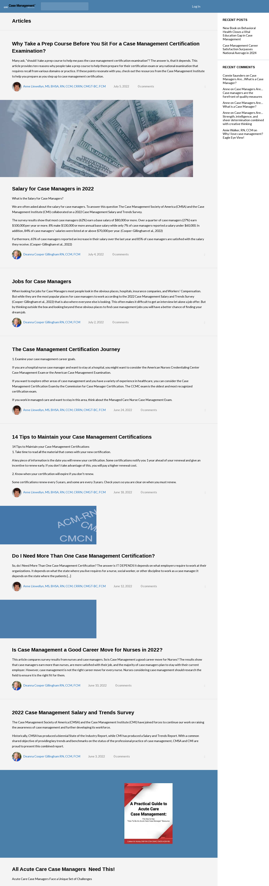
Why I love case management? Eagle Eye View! (243, 135)
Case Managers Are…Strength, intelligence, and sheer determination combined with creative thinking (243, 118)
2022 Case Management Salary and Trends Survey (73, 712)
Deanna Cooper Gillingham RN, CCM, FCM (51, 254)
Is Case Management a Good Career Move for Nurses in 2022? (87, 650)
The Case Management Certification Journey (66, 349)
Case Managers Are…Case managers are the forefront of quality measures (243, 92)
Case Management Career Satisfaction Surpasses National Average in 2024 (240, 49)
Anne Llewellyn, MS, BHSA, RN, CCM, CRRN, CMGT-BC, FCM (64, 86)
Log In (196, 6)
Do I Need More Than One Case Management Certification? (84, 556)
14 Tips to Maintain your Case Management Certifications (82, 437)
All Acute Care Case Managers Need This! (63, 869)
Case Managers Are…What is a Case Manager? (243, 79)
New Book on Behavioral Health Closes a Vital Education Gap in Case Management (239, 33)
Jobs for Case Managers (41, 281)
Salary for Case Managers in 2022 (53, 188)
